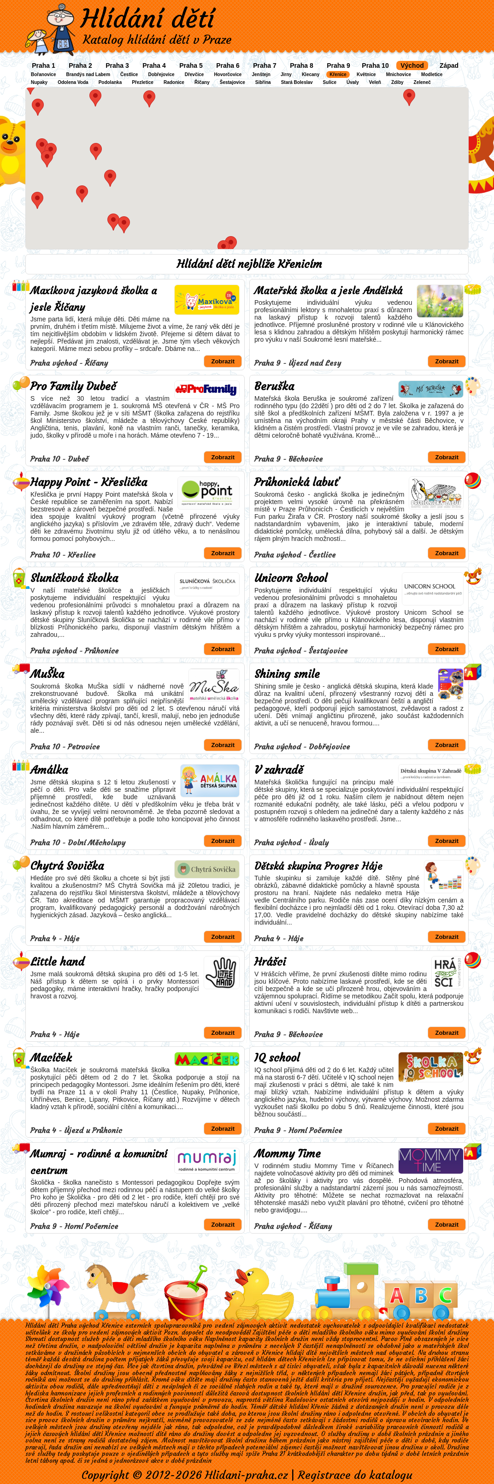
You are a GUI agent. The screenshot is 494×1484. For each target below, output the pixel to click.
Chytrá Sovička (67, 866)
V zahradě (278, 770)
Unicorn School (290, 578)
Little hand (57, 962)
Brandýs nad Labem (88, 74)
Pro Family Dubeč (73, 386)
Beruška (274, 386)
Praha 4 (154, 65)
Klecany (310, 74)
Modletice (431, 74)
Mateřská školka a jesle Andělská (328, 291)
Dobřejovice (161, 74)
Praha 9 (338, 65)
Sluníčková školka (74, 578)
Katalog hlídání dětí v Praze (157, 39)
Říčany (202, 82)
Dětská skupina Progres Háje (318, 866)
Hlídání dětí (147, 18)
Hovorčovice (227, 74)
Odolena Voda (73, 82)
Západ (449, 65)
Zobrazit (223, 361)
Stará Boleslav (297, 82)
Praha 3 (117, 65)
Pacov (389, 1339)
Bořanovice (43, 74)
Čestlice (129, 74)
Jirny (286, 74)
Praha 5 (191, 65)
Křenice (338, 74)
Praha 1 (43, 65)
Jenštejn (261, 74)
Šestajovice (232, 82)
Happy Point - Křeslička (88, 482)
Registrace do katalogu (355, 1475)
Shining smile (287, 674)
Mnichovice (398, 74)
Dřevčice (194, 74)
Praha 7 (264, 65)
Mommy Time (287, 1154)
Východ (412, 65)
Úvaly (353, 82)
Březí (241, 1366)
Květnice (366, 74)
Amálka (49, 770)
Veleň (375, 82)
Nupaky (39, 82)
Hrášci (270, 962)
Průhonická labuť (296, 482)
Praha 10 (375, 65)
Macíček (51, 1058)
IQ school (277, 1058)
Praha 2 (80, 65)
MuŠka (47, 674)
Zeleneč (422, 82)
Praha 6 (228, 65)
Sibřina (263, 82)
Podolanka (110, 82)
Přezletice (142, 82)
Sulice (329, 82)
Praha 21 (273, 1454)
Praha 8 (301, 65)
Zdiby (397, 82)
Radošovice (302, 1400)
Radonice (174, 82)
